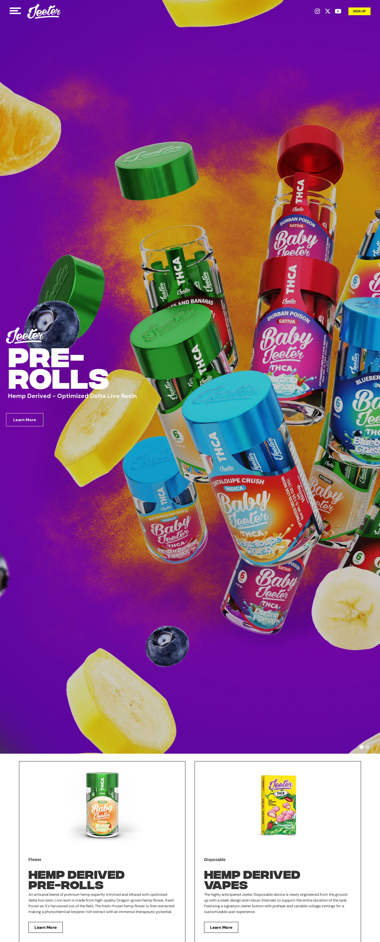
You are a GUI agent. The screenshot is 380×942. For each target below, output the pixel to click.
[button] (362, 747)
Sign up (359, 11)
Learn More (24, 419)
